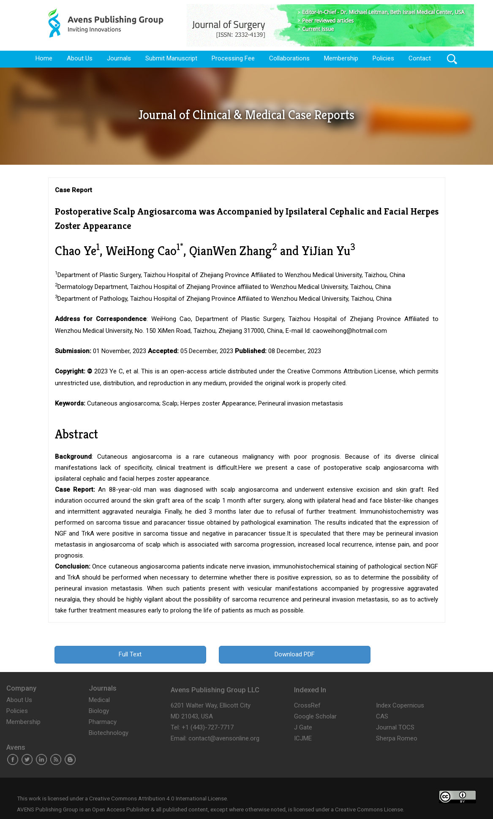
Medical (99, 700)
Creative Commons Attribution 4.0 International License (158, 798)
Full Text (130, 654)
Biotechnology (108, 733)
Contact (420, 58)
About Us (80, 58)
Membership (341, 58)
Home (43, 58)
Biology (99, 711)
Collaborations (289, 58)
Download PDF (295, 654)
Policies (383, 58)
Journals (119, 58)
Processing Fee (233, 58)
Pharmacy (103, 722)
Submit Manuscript (171, 58)
